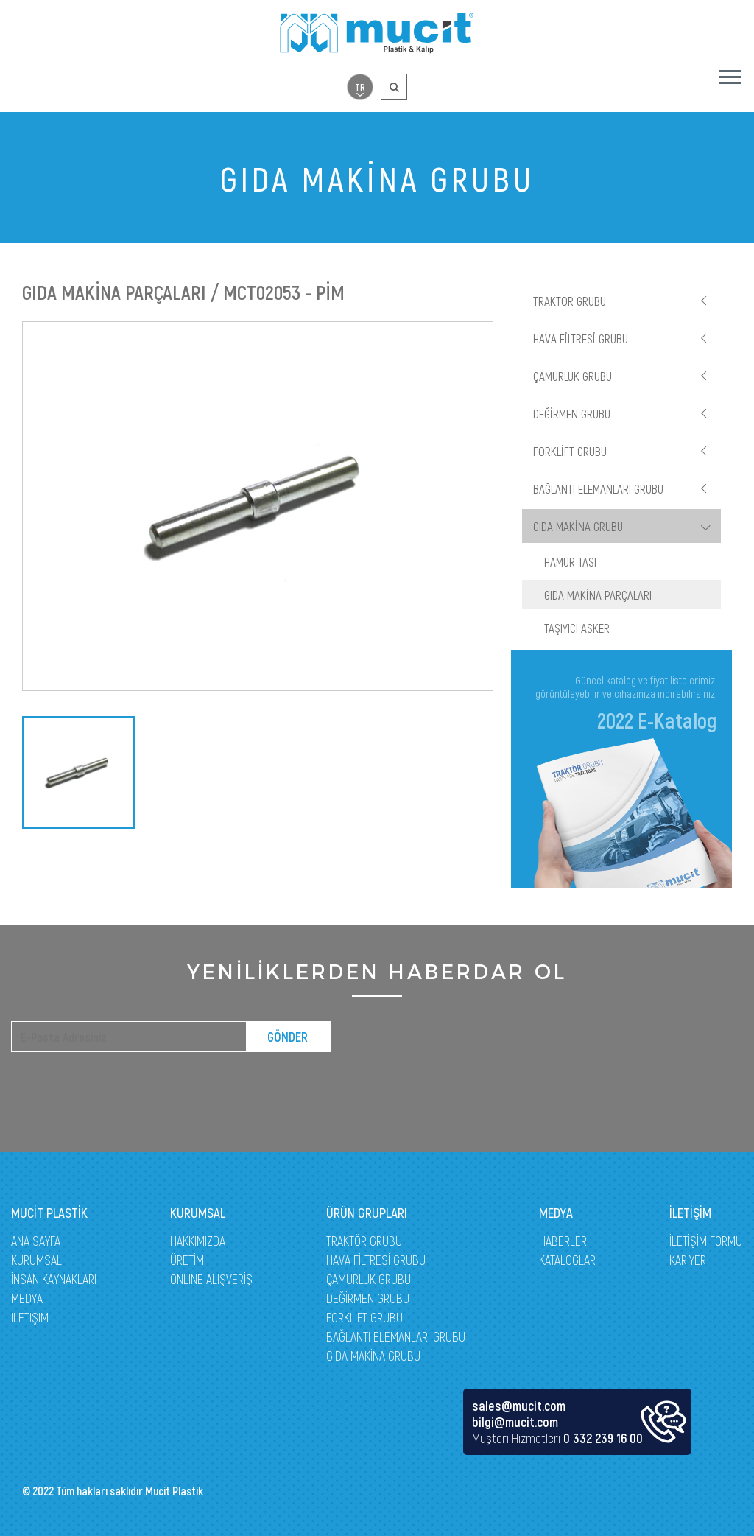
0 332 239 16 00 (603, 1438)
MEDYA (27, 1298)
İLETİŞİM (30, 1317)
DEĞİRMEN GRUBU (571, 413)
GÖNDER (287, 1036)
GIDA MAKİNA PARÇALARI (598, 594)
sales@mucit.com (519, 1406)
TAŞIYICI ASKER (577, 627)
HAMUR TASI (570, 561)
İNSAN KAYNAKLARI (53, 1279)
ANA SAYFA (35, 1240)
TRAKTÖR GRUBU (569, 300)
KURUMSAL (36, 1260)
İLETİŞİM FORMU (705, 1240)
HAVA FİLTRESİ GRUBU (580, 338)
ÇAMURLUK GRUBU (572, 375)
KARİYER (687, 1260)
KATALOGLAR (567, 1260)
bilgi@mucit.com (515, 1422)
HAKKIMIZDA (197, 1240)
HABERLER (563, 1240)
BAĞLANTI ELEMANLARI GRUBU (598, 488)
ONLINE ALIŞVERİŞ (211, 1279)
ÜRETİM (187, 1260)
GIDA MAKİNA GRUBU (578, 526)
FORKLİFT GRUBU (570, 450)
